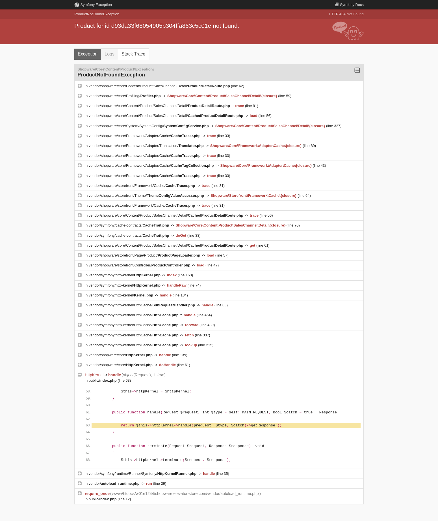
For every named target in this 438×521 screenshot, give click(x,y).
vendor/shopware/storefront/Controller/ (140, 265)
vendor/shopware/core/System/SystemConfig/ (149, 126)
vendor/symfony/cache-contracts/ (129, 225)
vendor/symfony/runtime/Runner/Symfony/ (143, 473)
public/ (103, 380)
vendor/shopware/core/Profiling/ (125, 96)
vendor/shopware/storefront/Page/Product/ (145, 255)
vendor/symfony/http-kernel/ (125, 275)
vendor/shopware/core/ (121, 355)
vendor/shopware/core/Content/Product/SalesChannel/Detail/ (160, 86)
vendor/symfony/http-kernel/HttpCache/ (142, 305)
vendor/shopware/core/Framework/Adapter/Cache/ (145, 136)
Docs (349, 5)
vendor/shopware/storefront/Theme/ (147, 195)
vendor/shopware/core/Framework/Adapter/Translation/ (147, 146)
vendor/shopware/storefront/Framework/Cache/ (142, 185)
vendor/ (115, 483)
